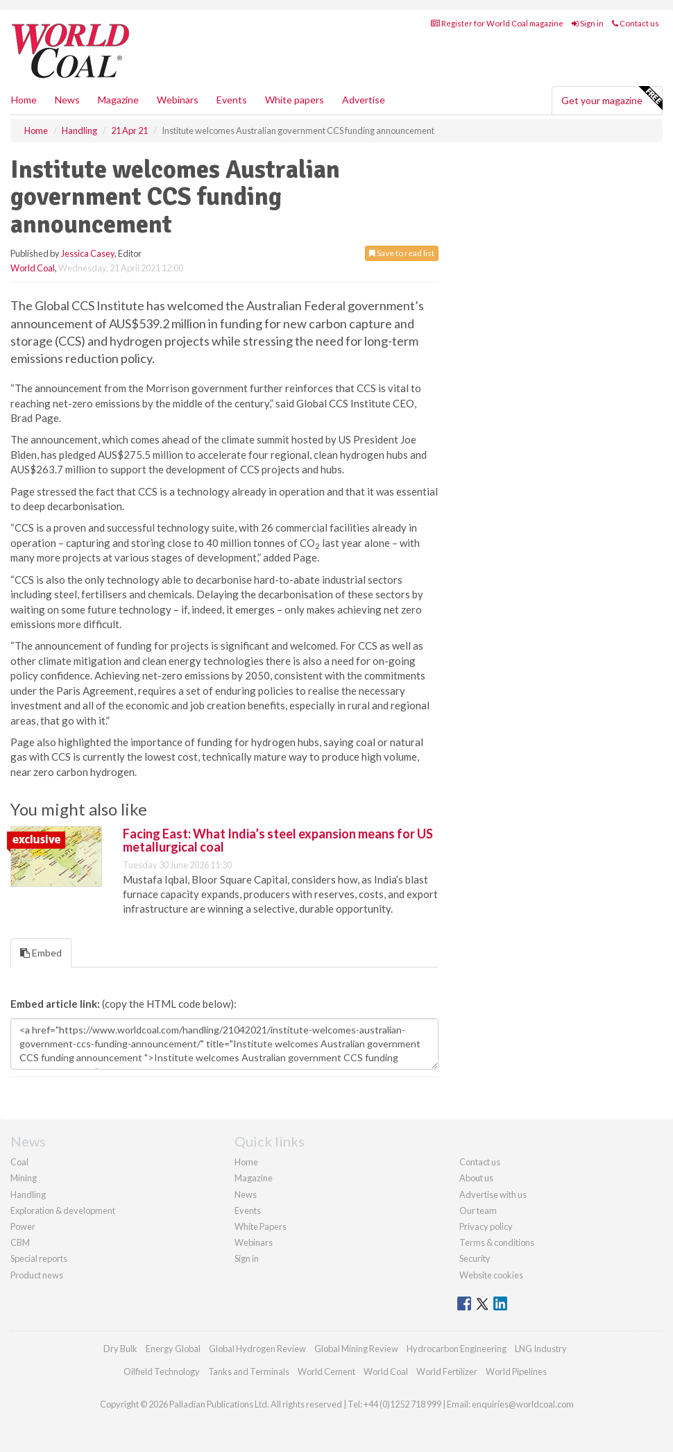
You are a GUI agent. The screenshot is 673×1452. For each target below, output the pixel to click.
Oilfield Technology (161, 1371)
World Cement (326, 1371)
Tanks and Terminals (248, 1371)
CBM (20, 1242)
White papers (294, 99)
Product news (36, 1275)
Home (24, 99)
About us (476, 1177)
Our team (478, 1210)
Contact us (635, 23)
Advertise (363, 99)
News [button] (67, 99)
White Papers (261, 1226)
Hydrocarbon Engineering (456, 1348)
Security (475, 1258)
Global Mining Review (356, 1348)
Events (231, 99)
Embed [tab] (41, 953)
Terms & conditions (496, 1242)
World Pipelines (516, 1371)
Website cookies (491, 1275)
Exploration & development (62, 1210)
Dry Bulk (120, 1348)
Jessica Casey (87, 253)
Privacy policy (486, 1226)
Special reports (38, 1258)
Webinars (177, 99)
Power (22, 1226)
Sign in (588, 23)
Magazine (118, 99)
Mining (23, 1177)
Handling (28, 1194)
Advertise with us (493, 1194)
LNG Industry (541, 1348)
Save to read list (401, 253)
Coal (19, 1161)
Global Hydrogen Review (257, 1348)
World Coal (32, 267)
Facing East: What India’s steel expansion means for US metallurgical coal (278, 840)
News (246, 1194)
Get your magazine (611, 98)
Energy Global (173, 1348)
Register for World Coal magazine (497, 23)
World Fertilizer (446, 1371)
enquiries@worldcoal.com (523, 1404)
